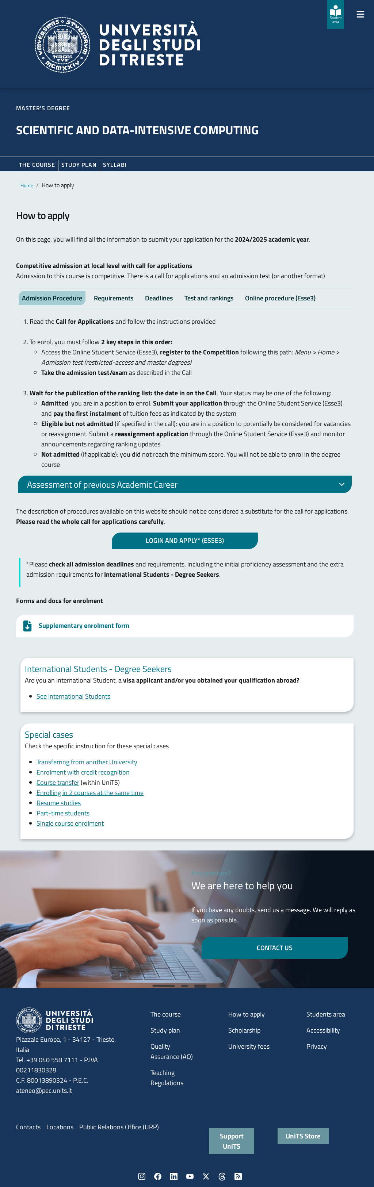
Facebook (158, 1176)
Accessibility (323, 1030)
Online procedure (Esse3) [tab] (280, 298)
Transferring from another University (87, 762)
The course (37, 164)
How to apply (246, 1014)
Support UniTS (232, 1140)
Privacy (316, 1046)
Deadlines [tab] (159, 298)
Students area (325, 1014)
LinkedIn (174, 1176)
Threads (222, 1176)
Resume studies (59, 803)
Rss (238, 1176)
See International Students (73, 696)
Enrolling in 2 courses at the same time (90, 793)
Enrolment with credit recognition (83, 772)
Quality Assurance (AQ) (171, 1051)
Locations (59, 1127)
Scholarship (244, 1030)
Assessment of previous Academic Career (187, 485)
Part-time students (63, 813)
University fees (249, 1046)
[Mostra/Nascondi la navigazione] (360, 14)
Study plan (79, 164)
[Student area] (335, 14)
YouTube (190, 1176)
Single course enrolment (70, 823)
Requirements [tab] (113, 298)
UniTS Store (303, 1135)
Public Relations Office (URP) (119, 1127)
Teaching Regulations (166, 1078)
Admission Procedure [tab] (52, 298)
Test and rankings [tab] (208, 298)
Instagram (142, 1176)
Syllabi (114, 164)
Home (26, 185)
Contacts (28, 1127)
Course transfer (58, 782)
